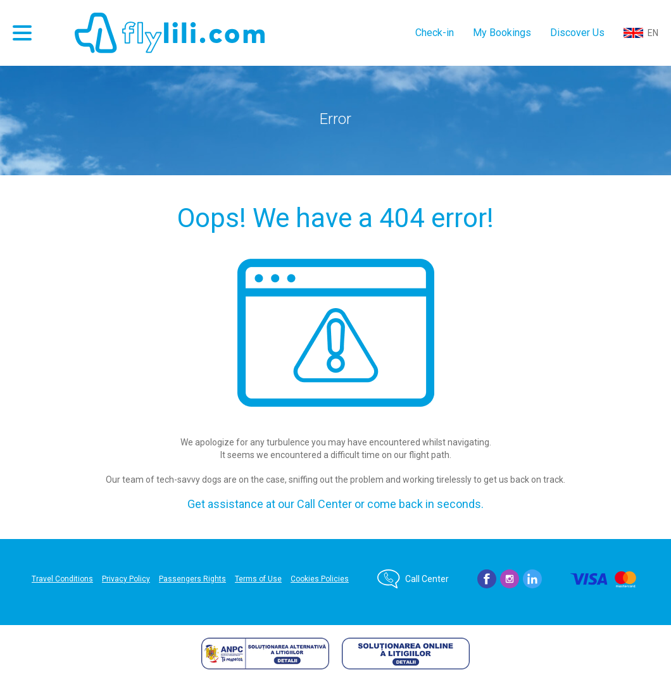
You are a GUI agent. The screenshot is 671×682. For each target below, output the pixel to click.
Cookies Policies (320, 578)
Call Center (427, 578)
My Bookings (502, 33)
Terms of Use (258, 578)
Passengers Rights (192, 578)
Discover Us (577, 33)
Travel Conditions (62, 578)
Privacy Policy (126, 578)
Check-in (434, 33)
